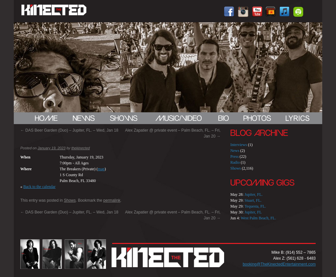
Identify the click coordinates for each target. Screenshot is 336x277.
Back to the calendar (39, 186)
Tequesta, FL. (255, 206)
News (234, 150)
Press (234, 156)
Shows (70, 200)
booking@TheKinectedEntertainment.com (279, 264)
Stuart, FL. (253, 200)
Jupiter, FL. (253, 194)
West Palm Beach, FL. (258, 218)
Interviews (238, 144)
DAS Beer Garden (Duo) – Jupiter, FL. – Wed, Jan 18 (69, 130)
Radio (235, 162)
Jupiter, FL (253, 212)
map (101, 169)
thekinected (80, 148)
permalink (111, 200)
